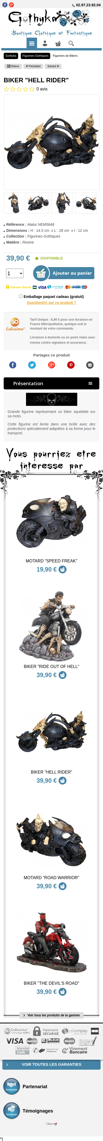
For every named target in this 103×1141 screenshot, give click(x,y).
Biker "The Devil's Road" (51, 983)
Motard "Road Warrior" (51, 877)
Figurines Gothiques (35, 55)
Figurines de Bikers (65, 55)
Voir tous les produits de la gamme (51, 1015)
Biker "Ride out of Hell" (51, 666)
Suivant (53, 66)
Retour (13, 66)
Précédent (33, 66)
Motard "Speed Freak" (51, 561)
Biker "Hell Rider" (51, 772)
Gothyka (11, 55)
